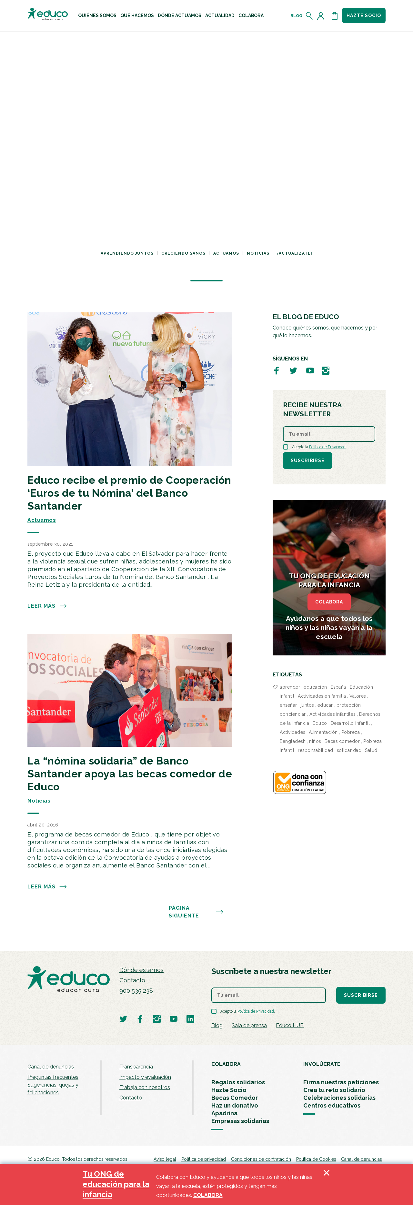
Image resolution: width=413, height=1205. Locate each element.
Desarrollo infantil (350, 723)
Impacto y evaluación (145, 1077)
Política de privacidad (203, 1159)
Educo (320, 723)
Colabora (251, 15)
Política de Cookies (316, 1159)
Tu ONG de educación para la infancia (116, 1184)
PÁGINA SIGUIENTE (196, 912)
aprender (290, 687)
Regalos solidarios (238, 1082)
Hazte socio (364, 15)
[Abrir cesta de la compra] (334, 16)
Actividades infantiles (332, 714)
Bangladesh (293, 741)
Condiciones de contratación (261, 1159)
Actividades (292, 732)
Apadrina (224, 1113)
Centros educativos (331, 1105)
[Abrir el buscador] (309, 16)
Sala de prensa (249, 1025)
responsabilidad (315, 750)
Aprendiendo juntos (127, 253)
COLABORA (329, 601)
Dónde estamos (141, 970)
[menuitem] (97, 15)
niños (315, 741)
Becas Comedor (234, 1097)
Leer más (47, 606)
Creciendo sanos (183, 253)
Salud (371, 750)
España (338, 687)
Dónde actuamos (179, 15)
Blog (296, 16)
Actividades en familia (322, 696)
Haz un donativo (234, 1105)
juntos (307, 705)
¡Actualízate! (294, 253)
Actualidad (220, 15)
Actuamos (226, 253)
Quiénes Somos (97, 15)
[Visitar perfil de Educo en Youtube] (310, 370)
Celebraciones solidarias (339, 1097)
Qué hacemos (137, 15)
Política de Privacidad (327, 447)
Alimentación (323, 732)
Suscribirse (308, 460)
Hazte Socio (229, 1090)
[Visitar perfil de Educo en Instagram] (325, 370)
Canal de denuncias (50, 1067)
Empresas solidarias (240, 1121)
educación (315, 687)
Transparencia (136, 1067)
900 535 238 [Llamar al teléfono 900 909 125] (136, 990)
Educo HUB (290, 1025)
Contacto (132, 980)
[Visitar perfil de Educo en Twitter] (293, 370)
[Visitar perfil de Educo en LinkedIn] (190, 1019)
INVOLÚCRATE (321, 1064)
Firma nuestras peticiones (341, 1082)
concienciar (293, 714)
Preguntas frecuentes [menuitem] (52, 1077)
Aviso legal (165, 1159)
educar (325, 705)
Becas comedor (342, 741)
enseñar (288, 705)
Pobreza (350, 732)
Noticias (258, 253)
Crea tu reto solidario (334, 1090)
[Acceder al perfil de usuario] (322, 16)
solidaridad (349, 750)
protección (349, 705)
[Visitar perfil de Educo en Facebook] (276, 370)
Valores (357, 696)
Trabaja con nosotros (144, 1087)
